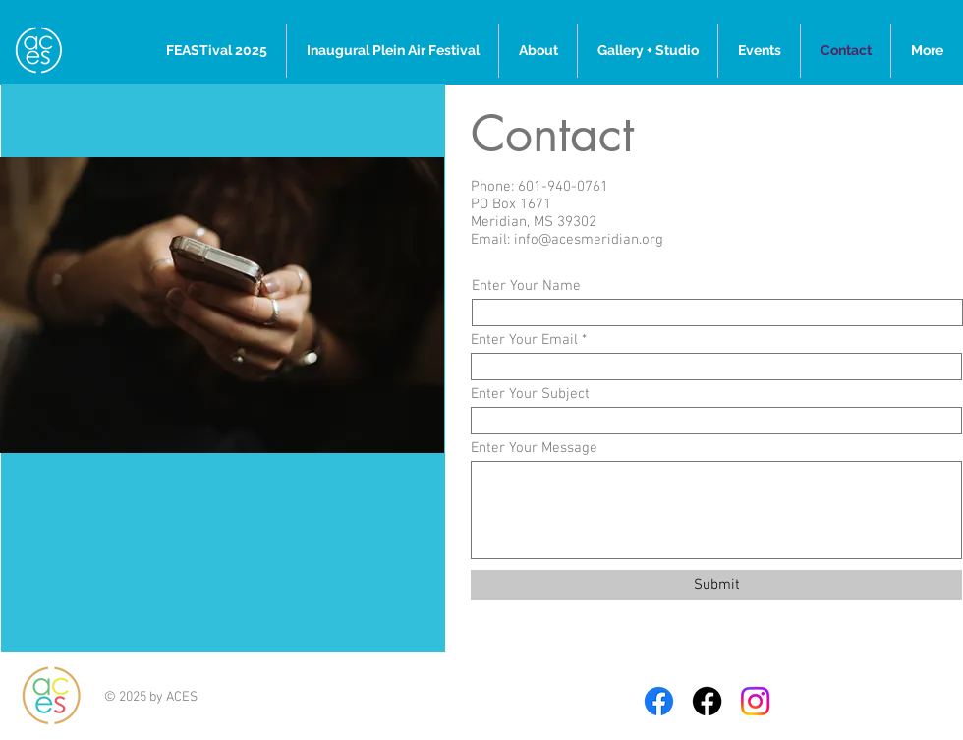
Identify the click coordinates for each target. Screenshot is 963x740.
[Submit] (716, 585)
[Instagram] (755, 701)
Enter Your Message (534, 448)
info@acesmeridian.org (588, 240)
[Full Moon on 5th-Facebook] (707, 701)
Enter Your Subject (530, 394)
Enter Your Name (526, 286)
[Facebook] (659, 701)
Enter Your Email (524, 340)
